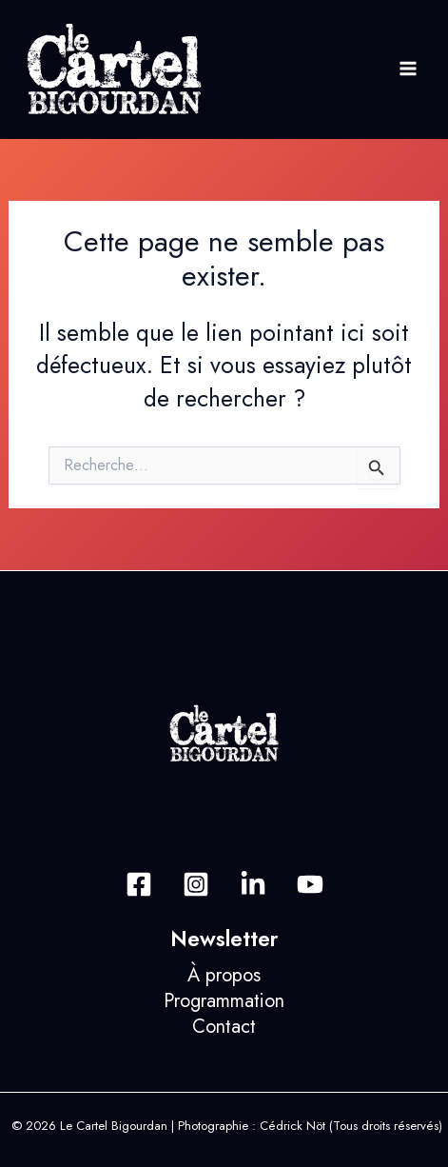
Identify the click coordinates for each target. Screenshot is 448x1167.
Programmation (224, 1001)
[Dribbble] (310, 884)
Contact (224, 1026)
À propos (224, 975)
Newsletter (224, 939)
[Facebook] (139, 884)
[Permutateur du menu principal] (407, 69)
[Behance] (253, 884)
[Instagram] (196, 884)
